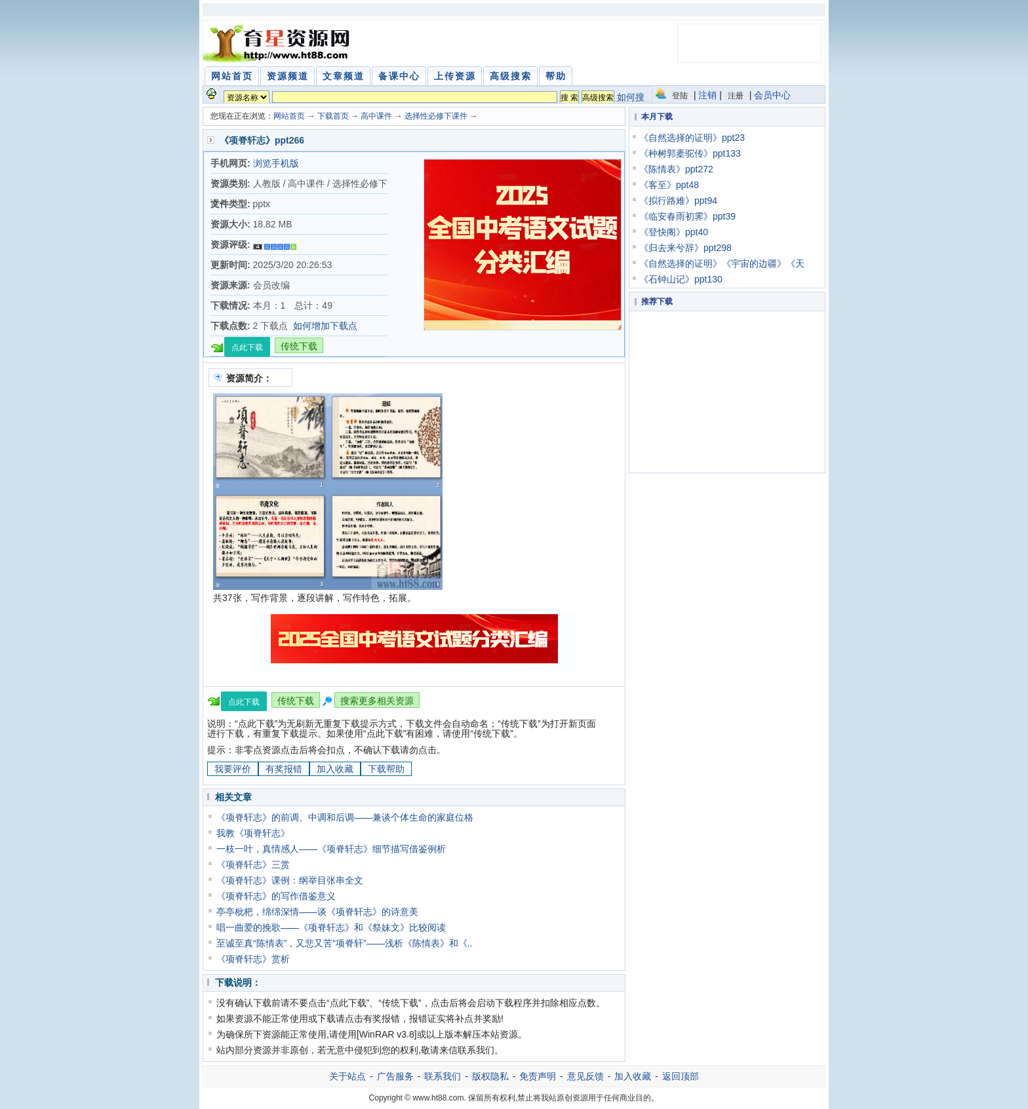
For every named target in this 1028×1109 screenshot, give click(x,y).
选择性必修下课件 (437, 116)
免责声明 (537, 1076)
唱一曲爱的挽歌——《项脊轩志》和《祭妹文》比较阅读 (331, 927)
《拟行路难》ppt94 (678, 200)
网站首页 (289, 116)
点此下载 (247, 347)
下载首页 (333, 116)
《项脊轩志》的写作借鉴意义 (276, 896)
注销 (707, 95)
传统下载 (299, 346)
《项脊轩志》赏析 (253, 959)
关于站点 (347, 1076)
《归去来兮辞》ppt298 (685, 248)
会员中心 (772, 95)
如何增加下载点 (325, 326)
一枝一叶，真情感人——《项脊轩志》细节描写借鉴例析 (331, 849)
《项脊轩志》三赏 (253, 864)
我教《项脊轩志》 (253, 833)
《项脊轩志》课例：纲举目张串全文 (289, 880)
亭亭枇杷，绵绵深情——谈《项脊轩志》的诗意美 (317, 911)
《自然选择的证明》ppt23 (692, 137)
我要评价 (232, 769)
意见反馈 (585, 1076)
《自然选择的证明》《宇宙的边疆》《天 (721, 263)
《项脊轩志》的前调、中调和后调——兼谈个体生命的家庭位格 (344, 817)
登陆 (680, 95)
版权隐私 (490, 1076)
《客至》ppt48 (669, 185)
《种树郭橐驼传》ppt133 (690, 153)
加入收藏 (335, 769)
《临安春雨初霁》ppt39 (687, 216)
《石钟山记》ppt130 (680, 279)
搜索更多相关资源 (377, 700)
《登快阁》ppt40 (673, 232)
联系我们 (442, 1076)
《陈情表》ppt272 (676, 169)
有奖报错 (284, 769)
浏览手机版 (276, 163)
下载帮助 (386, 769)
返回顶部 (680, 1076)
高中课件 (376, 116)
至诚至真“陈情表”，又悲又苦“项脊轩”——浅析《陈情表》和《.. (344, 943)
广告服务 (395, 1076)
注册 (735, 95)
